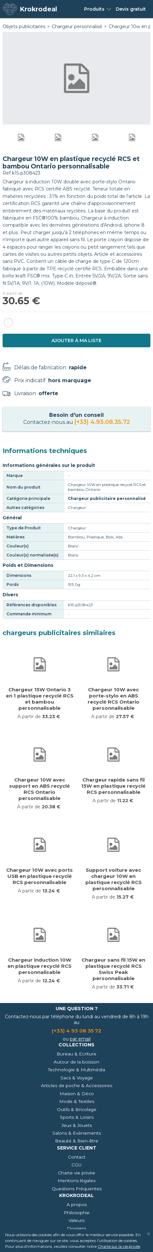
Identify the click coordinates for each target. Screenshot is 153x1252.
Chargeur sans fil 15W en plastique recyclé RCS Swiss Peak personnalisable (113, 969)
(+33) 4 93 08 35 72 (76, 1031)
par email (80, 1039)
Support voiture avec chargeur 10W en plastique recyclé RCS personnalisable (113, 879)
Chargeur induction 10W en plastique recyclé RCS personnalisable (39, 966)
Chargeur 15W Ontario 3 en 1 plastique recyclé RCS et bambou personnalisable (39, 698)
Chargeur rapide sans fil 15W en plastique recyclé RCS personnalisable (113, 786)
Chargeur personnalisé (77, 26)
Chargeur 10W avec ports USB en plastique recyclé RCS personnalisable (39, 876)
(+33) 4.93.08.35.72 (102, 421)
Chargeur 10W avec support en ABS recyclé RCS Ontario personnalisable (39, 789)
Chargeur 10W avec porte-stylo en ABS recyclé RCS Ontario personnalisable (113, 698)
